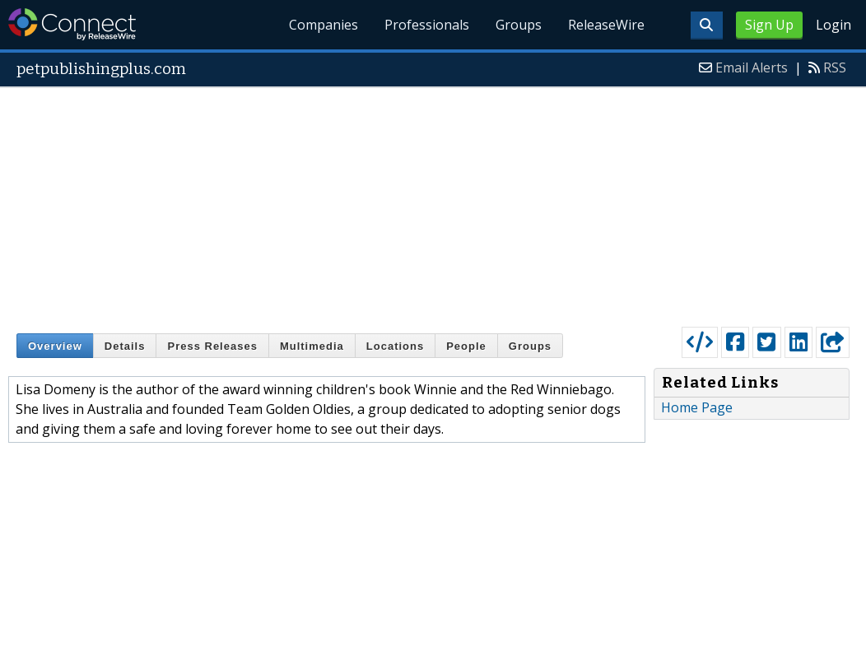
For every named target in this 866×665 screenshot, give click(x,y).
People (466, 346)
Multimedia (312, 346)
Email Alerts (751, 67)
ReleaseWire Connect (72, 24)
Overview (55, 346)
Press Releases (212, 346)
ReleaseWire (606, 25)
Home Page (697, 407)
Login (833, 25)
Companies (324, 25)
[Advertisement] (433, 203)
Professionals (427, 25)
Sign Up (769, 25)
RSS (834, 67)
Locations (395, 346)
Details (125, 346)
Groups (519, 25)
